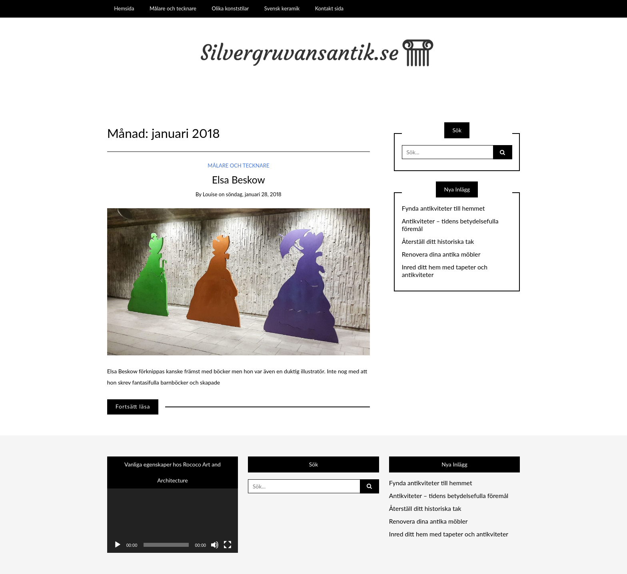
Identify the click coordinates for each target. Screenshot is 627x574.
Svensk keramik (282, 8)
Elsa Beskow (238, 179)
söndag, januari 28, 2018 (254, 194)
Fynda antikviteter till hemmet (443, 208)
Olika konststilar (230, 8)
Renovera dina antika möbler (441, 254)
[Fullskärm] (228, 545)
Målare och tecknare (173, 8)
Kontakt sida (329, 8)
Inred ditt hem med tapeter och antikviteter (444, 270)
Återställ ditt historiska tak (438, 241)
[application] (172, 516)
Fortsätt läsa (133, 406)
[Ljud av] (215, 545)
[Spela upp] (118, 545)
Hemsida (124, 8)
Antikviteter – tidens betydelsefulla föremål (450, 224)
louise (210, 194)
